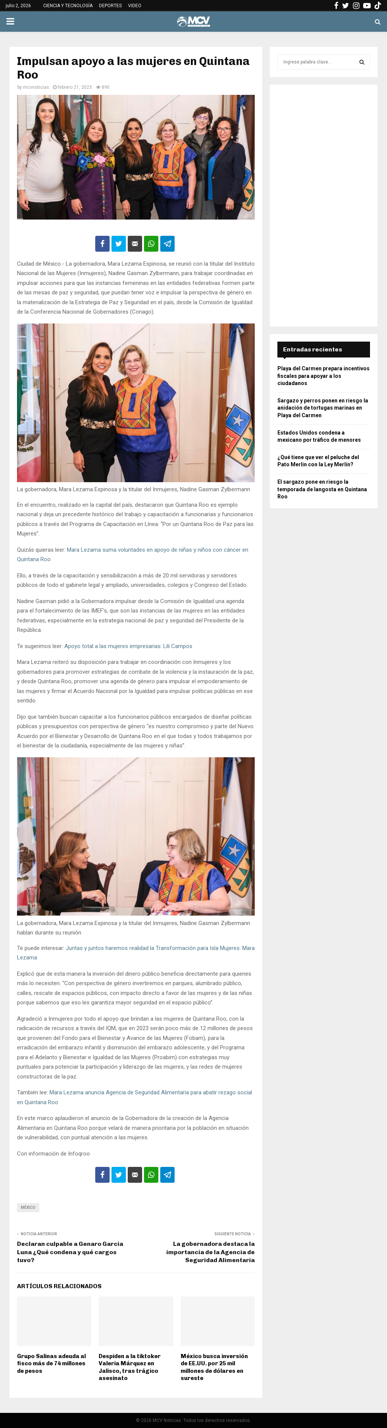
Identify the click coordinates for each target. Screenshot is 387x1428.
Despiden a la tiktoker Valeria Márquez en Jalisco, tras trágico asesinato (130, 1367)
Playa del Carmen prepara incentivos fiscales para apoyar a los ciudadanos (323, 375)
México (28, 1207)
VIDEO (134, 5)
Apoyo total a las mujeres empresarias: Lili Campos (128, 646)
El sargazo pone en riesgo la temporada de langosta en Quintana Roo (322, 489)
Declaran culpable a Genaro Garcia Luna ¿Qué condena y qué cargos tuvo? (70, 1252)
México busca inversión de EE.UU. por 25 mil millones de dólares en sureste (214, 1367)
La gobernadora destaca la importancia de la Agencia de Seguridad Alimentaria (210, 1252)
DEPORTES (110, 5)
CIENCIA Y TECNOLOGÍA (68, 5)
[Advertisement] (323, 205)
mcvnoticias (36, 87)
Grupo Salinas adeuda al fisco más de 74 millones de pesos (51, 1363)
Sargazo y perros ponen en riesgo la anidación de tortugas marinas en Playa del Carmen (322, 408)
